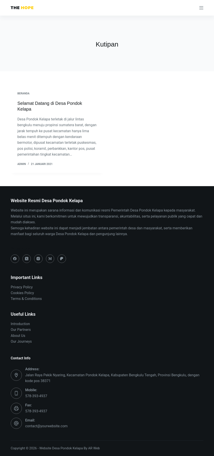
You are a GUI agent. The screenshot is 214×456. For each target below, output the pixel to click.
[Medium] (50, 258)
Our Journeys (21, 341)
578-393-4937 (36, 396)
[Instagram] (38, 258)
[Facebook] (15, 258)
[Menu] (201, 8)
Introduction (20, 324)
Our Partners (21, 330)
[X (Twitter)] (27, 258)
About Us (18, 336)
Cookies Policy (22, 293)
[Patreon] (62, 258)
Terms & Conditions (26, 299)
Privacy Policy (22, 287)
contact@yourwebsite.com (46, 426)
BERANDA (23, 93)
